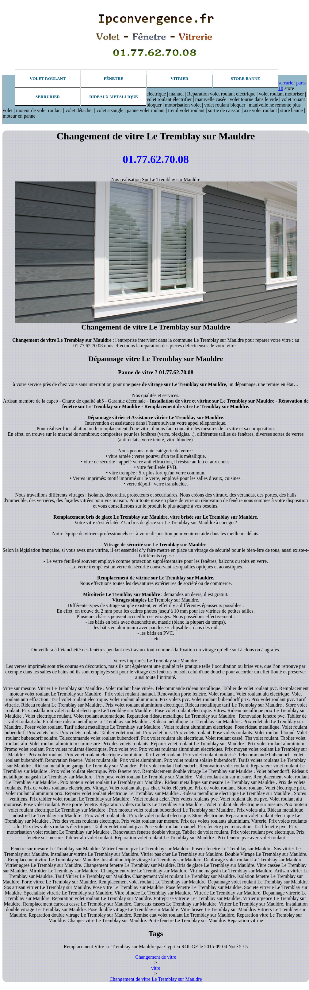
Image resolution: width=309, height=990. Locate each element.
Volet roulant (48, 78)
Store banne (245, 78)
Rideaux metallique (113, 96)
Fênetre (114, 78)
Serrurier (48, 96)
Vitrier (180, 78)
